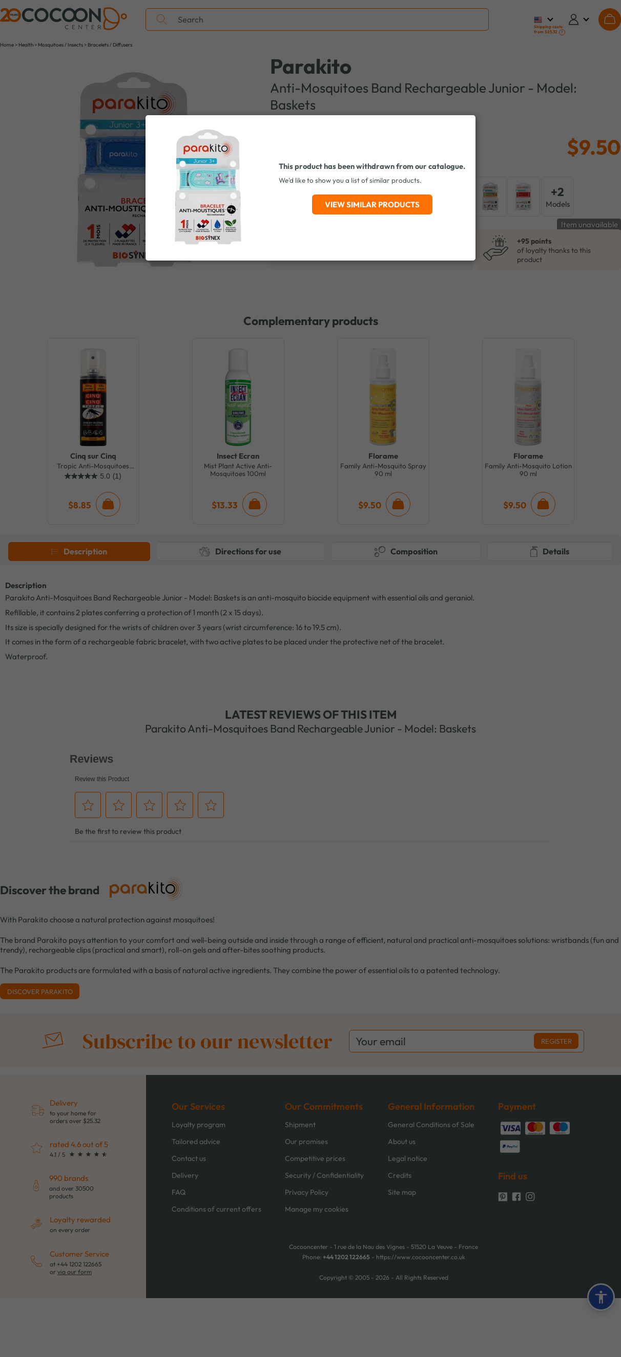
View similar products (372, 204)
